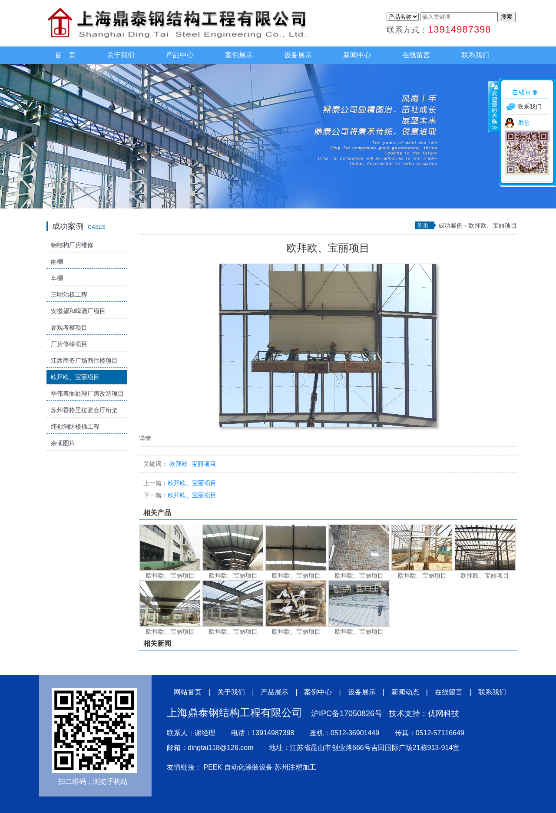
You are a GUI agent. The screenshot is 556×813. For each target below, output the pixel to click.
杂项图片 (63, 443)
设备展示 (298, 55)
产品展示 (274, 692)
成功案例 (450, 225)
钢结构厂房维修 (72, 244)
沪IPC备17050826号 (346, 713)
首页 (423, 225)
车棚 (57, 277)
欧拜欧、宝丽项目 (75, 376)
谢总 (523, 122)
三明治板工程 (69, 294)
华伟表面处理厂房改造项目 (87, 393)
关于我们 (121, 55)
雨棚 (57, 261)
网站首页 (188, 692)
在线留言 (416, 55)
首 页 (65, 55)
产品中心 (180, 55)
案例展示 (239, 55)
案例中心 (318, 692)
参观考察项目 (69, 327)
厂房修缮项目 (69, 343)
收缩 (494, 106)
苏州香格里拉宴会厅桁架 (84, 409)
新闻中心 (357, 55)
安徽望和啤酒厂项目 (78, 310)
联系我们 (475, 55)
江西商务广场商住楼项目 (84, 360)
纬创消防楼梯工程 (75, 426)
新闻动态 (405, 692)
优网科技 (443, 713)
